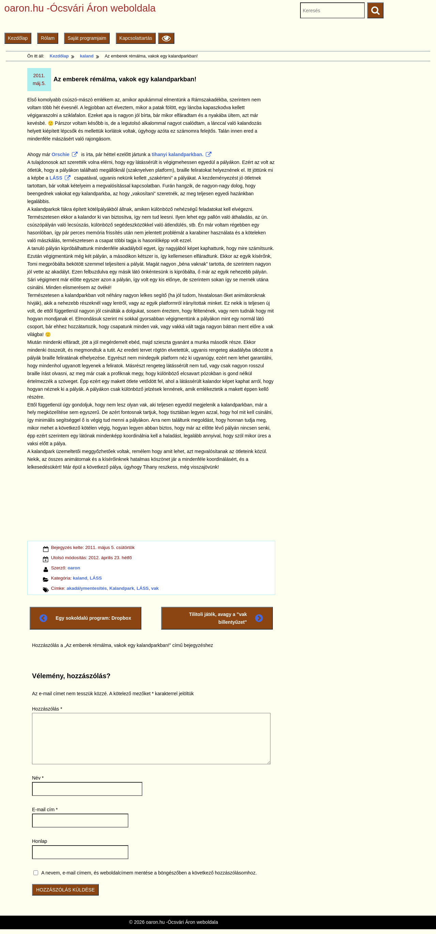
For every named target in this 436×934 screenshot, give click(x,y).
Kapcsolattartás (135, 38)
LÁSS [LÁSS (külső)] (59, 178)
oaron (73, 567)
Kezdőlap (18, 38)
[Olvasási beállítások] (166, 38)
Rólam (47, 38)
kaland (80, 578)
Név (38, 778)
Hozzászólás (47, 709)
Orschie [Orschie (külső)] (65, 154)
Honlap (39, 841)
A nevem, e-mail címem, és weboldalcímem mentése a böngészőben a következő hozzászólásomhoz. (149, 872)
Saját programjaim (86, 38)
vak (155, 588)
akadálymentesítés (86, 588)
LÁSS (96, 578)
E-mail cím (45, 809)
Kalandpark (121, 588)
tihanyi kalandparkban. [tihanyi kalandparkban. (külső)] (182, 154)
